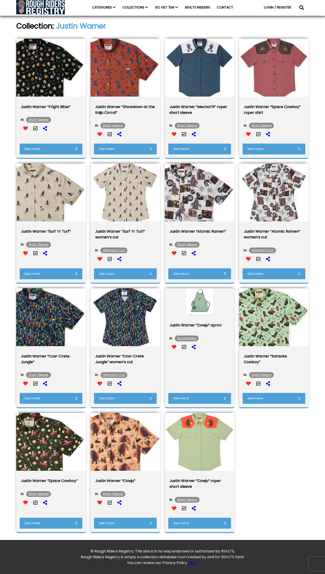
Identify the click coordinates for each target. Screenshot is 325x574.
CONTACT (225, 7)
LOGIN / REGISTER (277, 7)
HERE (192, 562)
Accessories (186, 338)
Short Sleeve (38, 119)
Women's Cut (114, 250)
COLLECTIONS (135, 7)
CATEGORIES (104, 7)
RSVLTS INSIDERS (197, 7)
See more (51, 149)
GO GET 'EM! (166, 7)
